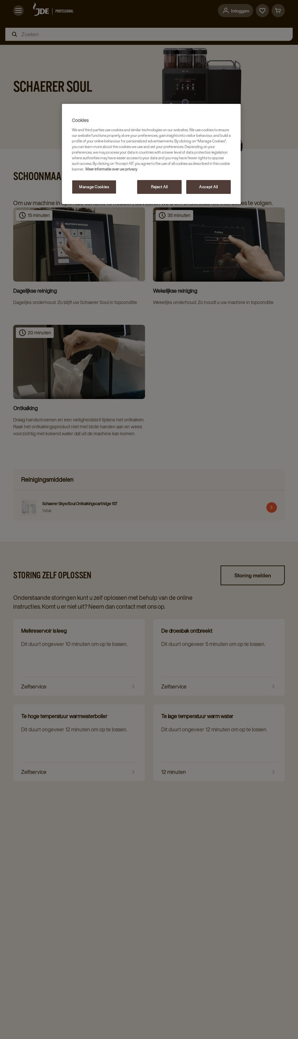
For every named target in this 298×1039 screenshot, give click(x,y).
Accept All (208, 187)
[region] (151, 154)
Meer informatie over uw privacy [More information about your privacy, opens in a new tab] (111, 169)
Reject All (159, 187)
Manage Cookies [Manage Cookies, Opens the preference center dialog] (94, 187)
